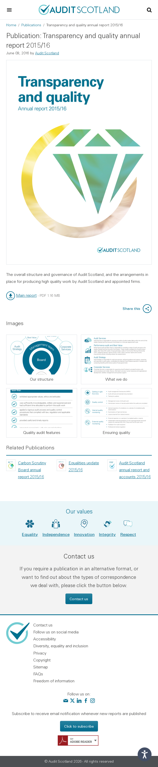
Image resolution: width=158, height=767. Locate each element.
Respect (128, 534)
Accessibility (44, 638)
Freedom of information (53, 680)
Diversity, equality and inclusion (60, 645)
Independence (56, 534)
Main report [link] (26, 295)
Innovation (84, 534)
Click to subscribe (79, 726)
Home (11, 25)
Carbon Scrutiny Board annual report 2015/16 (32, 469)
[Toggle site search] (149, 9)
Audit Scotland (47, 53)
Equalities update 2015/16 (84, 466)
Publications (31, 25)
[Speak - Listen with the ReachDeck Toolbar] (145, 754)
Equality (30, 534)
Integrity (107, 534)
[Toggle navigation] (9, 10)
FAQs (38, 673)
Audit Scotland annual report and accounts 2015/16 (135, 469)
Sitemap (40, 666)
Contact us (79, 598)
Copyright (42, 660)
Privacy (39, 653)
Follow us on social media (56, 631)
